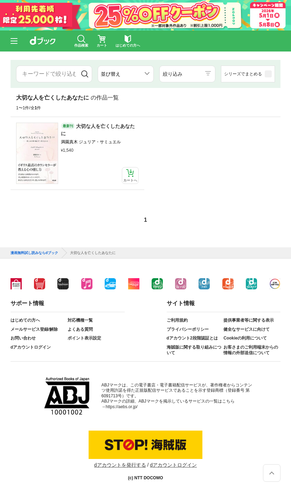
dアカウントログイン (31, 347)
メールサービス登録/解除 (34, 329)
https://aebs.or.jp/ (122, 406)
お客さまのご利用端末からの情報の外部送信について (250, 350)
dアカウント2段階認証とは (192, 338)
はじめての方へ (25, 320)
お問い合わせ (23, 338)
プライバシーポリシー (188, 329)
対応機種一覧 (80, 320)
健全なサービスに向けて (246, 329)
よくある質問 (80, 329)
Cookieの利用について (245, 338)
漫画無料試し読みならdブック (34, 253)
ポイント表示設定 (84, 338)
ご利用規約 (177, 320)
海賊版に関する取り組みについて (194, 350)
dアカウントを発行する (120, 465)
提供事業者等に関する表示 (248, 320)
